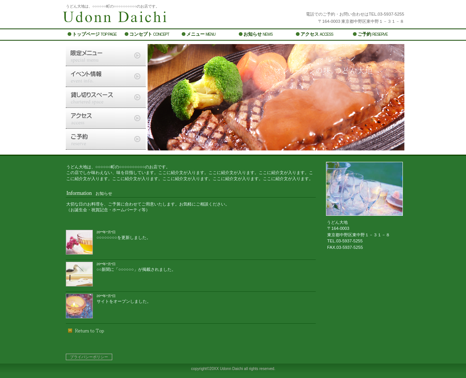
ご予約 (106, 139)
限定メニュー (106, 55)
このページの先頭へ (86, 330)
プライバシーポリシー (89, 357)
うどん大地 (157, 18)
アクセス (106, 118)
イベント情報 (106, 76)
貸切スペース (106, 97)
